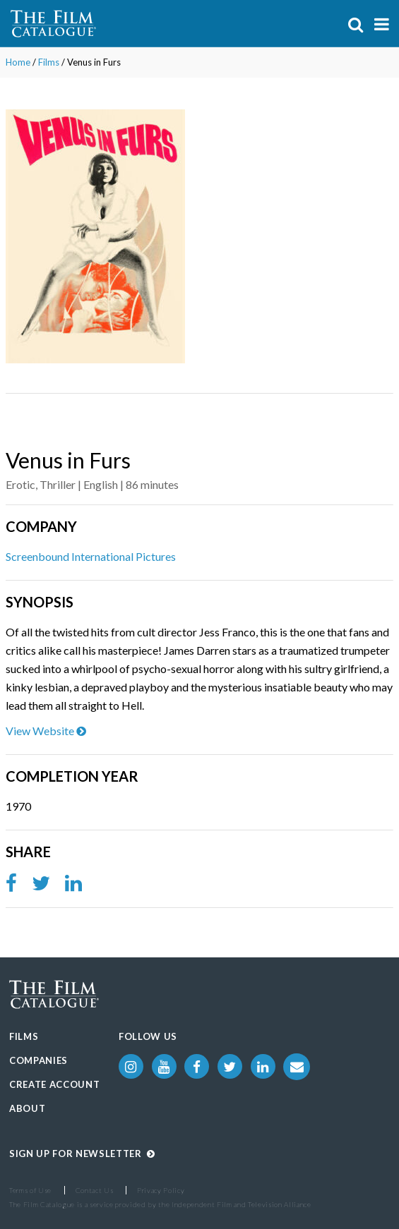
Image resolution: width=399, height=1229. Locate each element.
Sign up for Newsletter (82, 1153)
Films (48, 62)
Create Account (54, 1084)
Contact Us (95, 1190)
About (27, 1108)
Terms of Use (30, 1190)
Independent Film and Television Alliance (241, 1204)
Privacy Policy (160, 1190)
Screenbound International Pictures (91, 556)
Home (18, 62)
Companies (38, 1060)
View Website (46, 730)
